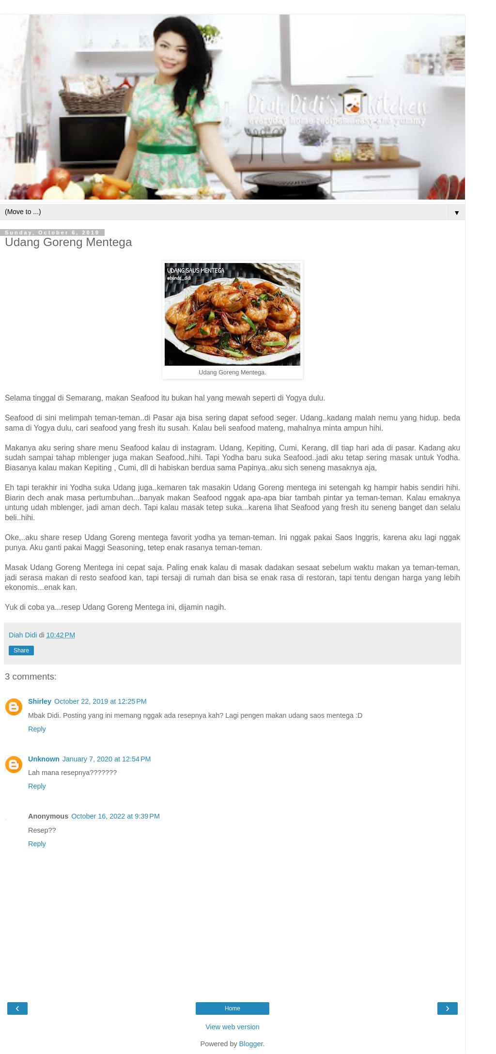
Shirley (39, 701)
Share (21, 650)
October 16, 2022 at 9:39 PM (115, 816)
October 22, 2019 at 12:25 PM (100, 701)
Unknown (44, 759)
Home (232, 1008)
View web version (232, 1027)
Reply (37, 729)
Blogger (251, 1044)
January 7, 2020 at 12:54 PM (106, 759)
